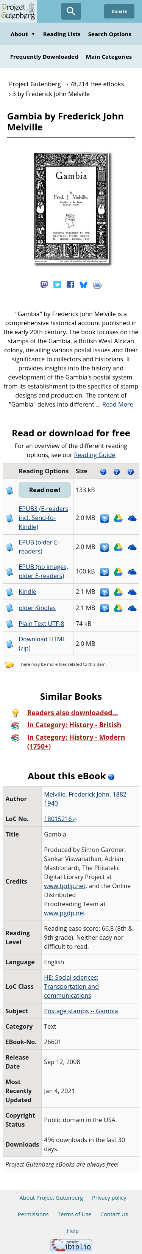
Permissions (33, 1214)
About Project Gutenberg (51, 1197)
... (114, 404)
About (23, 33)
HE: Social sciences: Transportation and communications (71, 986)
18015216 (60, 819)
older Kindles (37, 608)
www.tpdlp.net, (65, 886)
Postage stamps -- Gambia (81, 1011)
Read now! (45, 490)
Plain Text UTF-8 (41, 623)
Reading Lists (62, 34)
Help (73, 1230)
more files (57, 664)
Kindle (27, 591)
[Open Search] (71, 11)
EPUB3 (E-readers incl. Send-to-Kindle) (43, 518)
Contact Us (114, 1214)
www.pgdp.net (64, 913)
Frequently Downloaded (44, 56)
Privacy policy (109, 1197)
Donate (119, 11)
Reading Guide (94, 455)
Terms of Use (74, 1214)
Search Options (109, 34)
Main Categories (109, 56)
